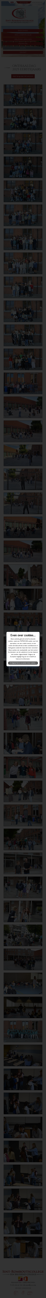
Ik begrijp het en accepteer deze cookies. (23, 663)
